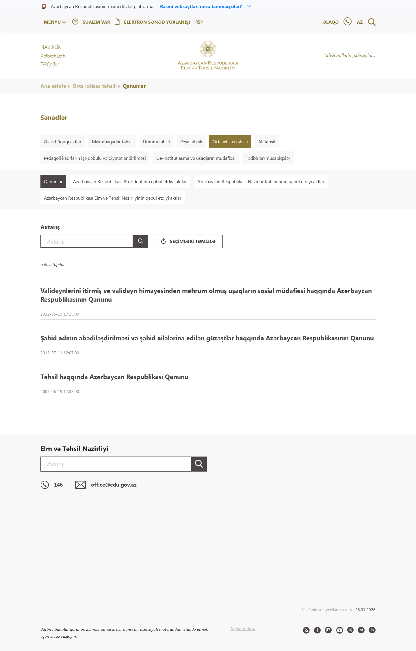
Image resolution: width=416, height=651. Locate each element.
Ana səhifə (53, 85)
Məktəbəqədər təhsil (112, 141)
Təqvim (50, 64)
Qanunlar (134, 85)
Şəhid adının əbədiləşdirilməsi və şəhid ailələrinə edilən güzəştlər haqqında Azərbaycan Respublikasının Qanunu (207, 337)
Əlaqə (331, 22)
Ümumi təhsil (156, 141)
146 (51, 485)
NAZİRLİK (50, 46)
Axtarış (50, 227)
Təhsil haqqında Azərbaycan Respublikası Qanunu (114, 376)
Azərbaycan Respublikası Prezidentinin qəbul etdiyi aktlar (130, 181)
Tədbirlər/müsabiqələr (268, 158)
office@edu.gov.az (106, 485)
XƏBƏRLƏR (53, 55)
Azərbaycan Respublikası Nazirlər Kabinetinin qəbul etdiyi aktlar (260, 181)
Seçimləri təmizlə (188, 241)
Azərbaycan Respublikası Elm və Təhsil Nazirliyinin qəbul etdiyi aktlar (112, 198)
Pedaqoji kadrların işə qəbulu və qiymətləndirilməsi (95, 158)
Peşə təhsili (191, 141)
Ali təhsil (266, 141)
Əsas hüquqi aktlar (62, 141)
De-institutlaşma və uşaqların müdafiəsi (195, 158)
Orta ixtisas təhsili (95, 85)
